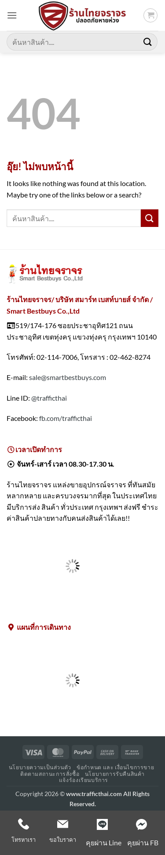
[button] (12, 15)
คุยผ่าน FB (142, 842)
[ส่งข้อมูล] (148, 41)
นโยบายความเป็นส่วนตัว (40, 767)
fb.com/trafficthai (65, 418)
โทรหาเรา (23, 839)
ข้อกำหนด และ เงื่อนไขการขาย (115, 767)
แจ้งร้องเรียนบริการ (83, 780)
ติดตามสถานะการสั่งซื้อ (49, 774)
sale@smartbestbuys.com (67, 377)
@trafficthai (49, 398)
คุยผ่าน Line (103, 842)
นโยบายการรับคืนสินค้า (115, 774)
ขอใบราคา (62, 839)
